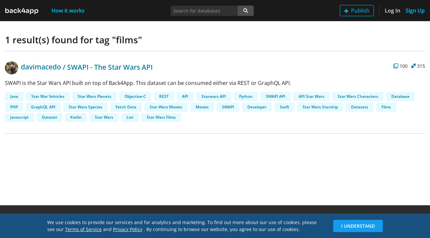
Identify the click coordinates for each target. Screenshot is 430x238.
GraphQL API (43, 107)
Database (400, 96)
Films (386, 107)
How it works (68, 10)
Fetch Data (126, 107)
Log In (392, 10)
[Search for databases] (204, 11)
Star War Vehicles (47, 96)
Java (14, 96)
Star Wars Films (161, 117)
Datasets (359, 107)
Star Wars (104, 117)
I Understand (358, 226)
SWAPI (228, 107)
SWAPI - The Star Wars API (110, 66)
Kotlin (76, 117)
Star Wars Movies (166, 107)
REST (164, 96)
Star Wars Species (85, 107)
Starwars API (213, 96)
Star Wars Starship (320, 107)
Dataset (49, 117)
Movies (202, 107)
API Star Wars (311, 96)
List (129, 117)
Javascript (19, 117)
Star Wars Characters (358, 96)
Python (246, 96)
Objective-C (135, 96)
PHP (14, 107)
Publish (357, 10)
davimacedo (33, 66)
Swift (284, 107)
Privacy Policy (127, 229)
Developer (257, 107)
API (185, 96)
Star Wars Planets (94, 96)
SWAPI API (275, 96)
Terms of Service (83, 229)
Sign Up (415, 10)
